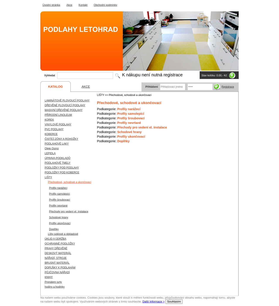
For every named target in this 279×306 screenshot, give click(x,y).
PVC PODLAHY (54, 129)
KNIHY (49, 277)
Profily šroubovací (131, 118)
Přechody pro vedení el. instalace (142, 127)
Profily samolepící (130, 113)
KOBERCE (51, 134)
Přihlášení (151, 86)
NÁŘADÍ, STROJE (56, 258)
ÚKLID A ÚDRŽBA (55, 238)
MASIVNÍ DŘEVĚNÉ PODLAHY (64, 110)
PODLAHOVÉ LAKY (57, 143)
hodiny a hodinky (55, 286)
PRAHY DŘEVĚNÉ (56, 248)
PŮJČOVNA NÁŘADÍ (57, 272)
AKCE (86, 86)
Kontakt (82, 5)
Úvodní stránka (51, 5)
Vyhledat (49, 75)
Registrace (227, 86)
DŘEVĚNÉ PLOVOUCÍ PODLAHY (65, 105)
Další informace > (153, 301)
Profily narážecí (128, 109)
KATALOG (55, 86)
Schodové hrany (129, 132)
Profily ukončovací (131, 136)
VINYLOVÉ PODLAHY (58, 124)
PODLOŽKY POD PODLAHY (62, 167)
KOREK (49, 119)
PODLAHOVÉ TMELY (57, 162)
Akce (69, 5)
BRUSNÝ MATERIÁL (57, 262)
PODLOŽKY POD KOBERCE (62, 172)
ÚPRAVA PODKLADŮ (57, 158)
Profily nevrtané (129, 123)
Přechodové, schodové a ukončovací (69, 182)
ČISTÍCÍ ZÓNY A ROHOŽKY (61, 138)
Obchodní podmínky (105, 5)
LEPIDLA (50, 153)
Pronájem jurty (53, 282)
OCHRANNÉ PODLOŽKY (60, 243)
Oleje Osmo (52, 148)
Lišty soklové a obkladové (63, 234)
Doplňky (123, 141)
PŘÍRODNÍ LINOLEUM (58, 114)
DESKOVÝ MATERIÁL (58, 253)
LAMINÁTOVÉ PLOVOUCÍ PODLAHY (67, 100)
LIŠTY (48, 177)
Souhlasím (174, 301)
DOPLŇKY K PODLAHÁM (60, 267)
